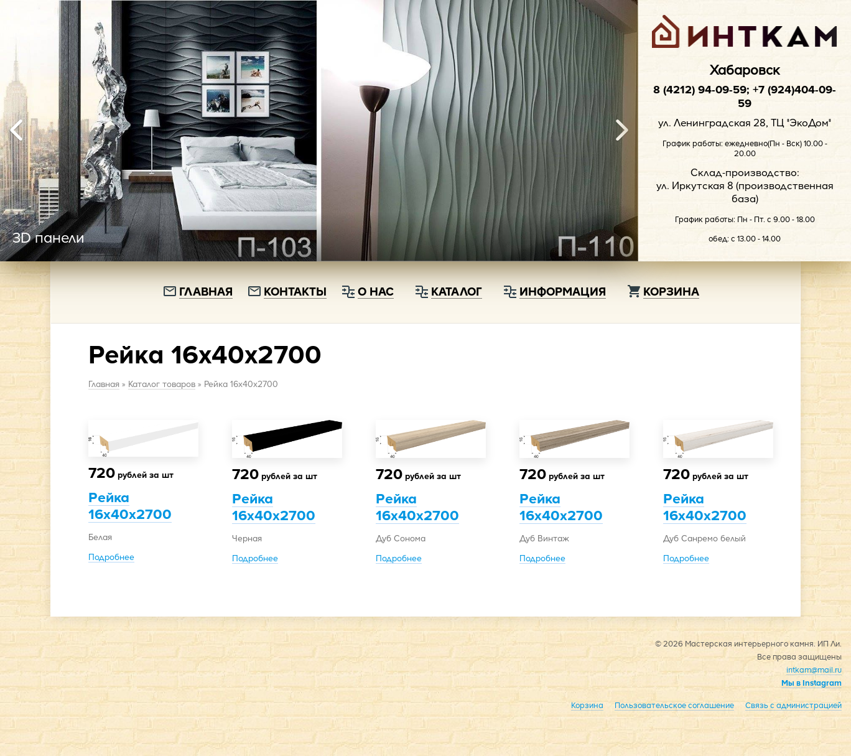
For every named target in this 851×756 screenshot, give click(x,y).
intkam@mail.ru (814, 669)
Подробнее (111, 556)
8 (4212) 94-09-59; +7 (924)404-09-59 (744, 96)
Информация (562, 291)
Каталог (456, 291)
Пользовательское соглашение (674, 705)
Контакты (295, 291)
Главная (206, 291)
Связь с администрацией (793, 705)
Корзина (671, 291)
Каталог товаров (161, 383)
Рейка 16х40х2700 (130, 505)
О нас (376, 291)
